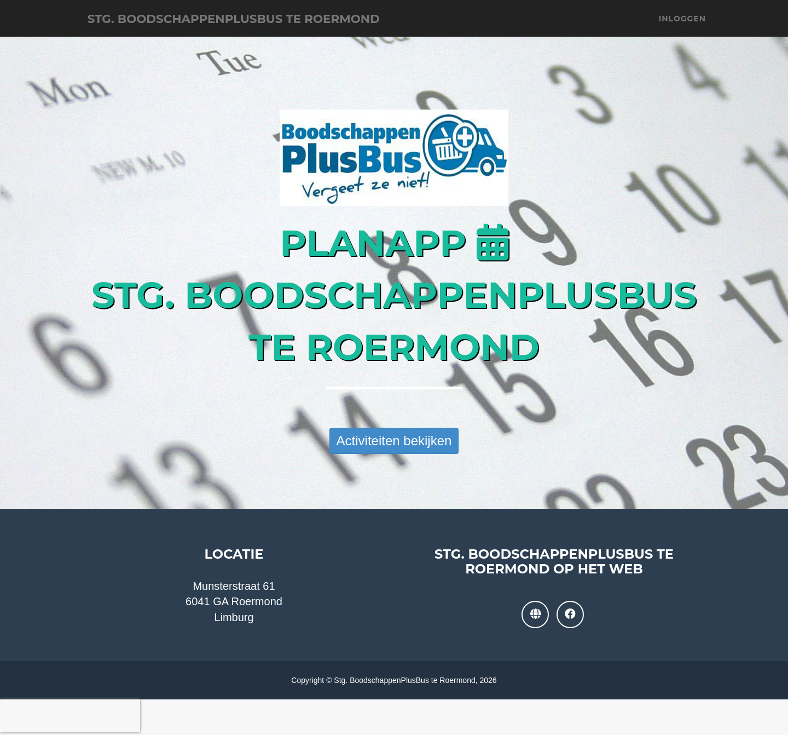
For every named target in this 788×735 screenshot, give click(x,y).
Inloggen (682, 27)
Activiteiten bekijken (394, 440)
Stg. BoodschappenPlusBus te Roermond (272, 27)
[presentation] (70, 715)
